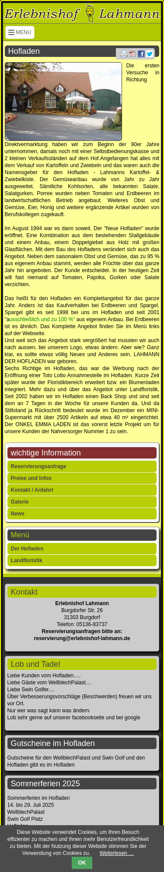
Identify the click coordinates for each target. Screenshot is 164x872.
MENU (19, 32)
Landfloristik (26, 560)
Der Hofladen (27, 549)
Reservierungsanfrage (38, 466)
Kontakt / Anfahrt (32, 490)
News (17, 514)
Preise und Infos (31, 478)
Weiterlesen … (117, 853)
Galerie (20, 502)
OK (82, 863)
